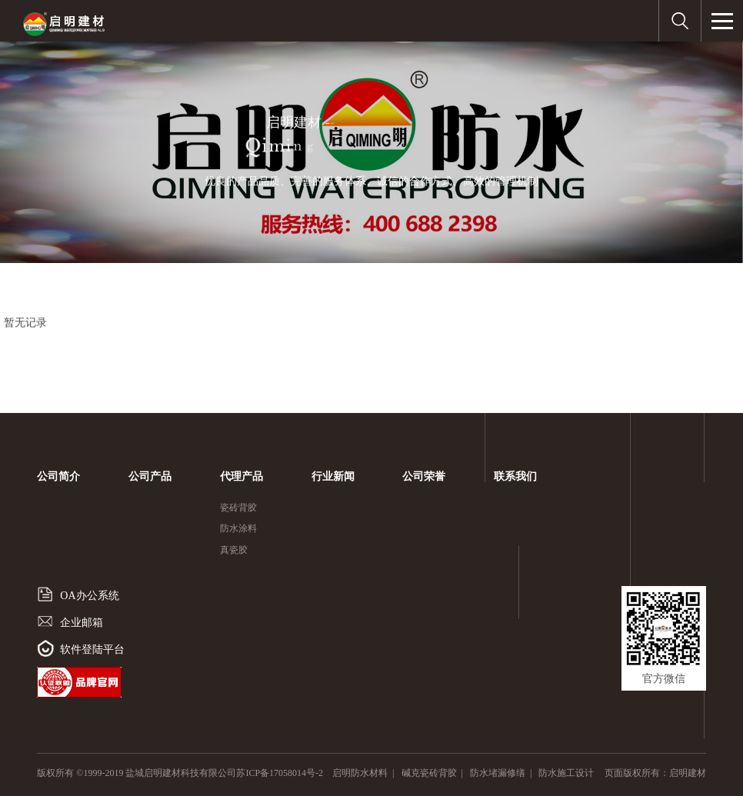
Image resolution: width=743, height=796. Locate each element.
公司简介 (58, 476)
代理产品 (241, 476)
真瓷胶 (234, 550)
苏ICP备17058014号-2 (284, 773)
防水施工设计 (566, 773)
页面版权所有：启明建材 (655, 773)
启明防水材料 (360, 773)
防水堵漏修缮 (497, 773)
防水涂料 (238, 528)
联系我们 (515, 476)
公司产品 (150, 476)
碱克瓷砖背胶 (429, 773)
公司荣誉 (423, 476)
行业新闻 (333, 476)
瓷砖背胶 (238, 507)
